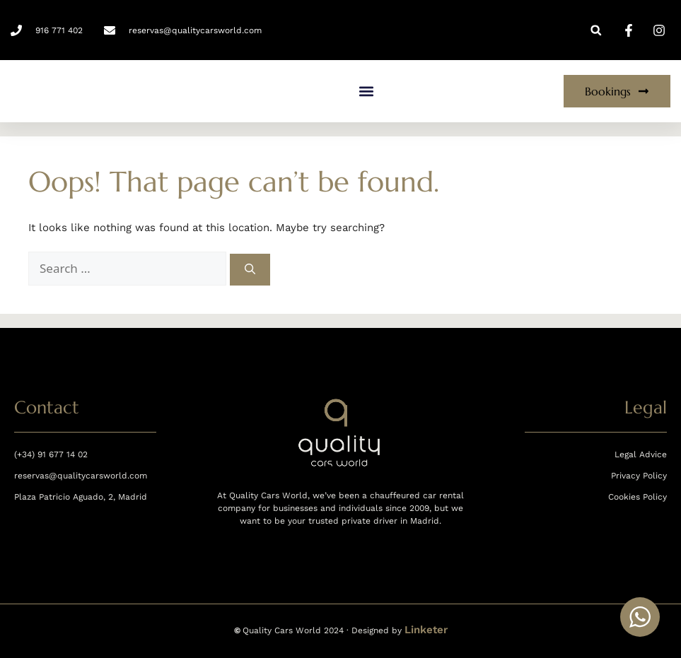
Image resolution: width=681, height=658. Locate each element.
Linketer (426, 629)
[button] (596, 30)
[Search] (250, 270)
